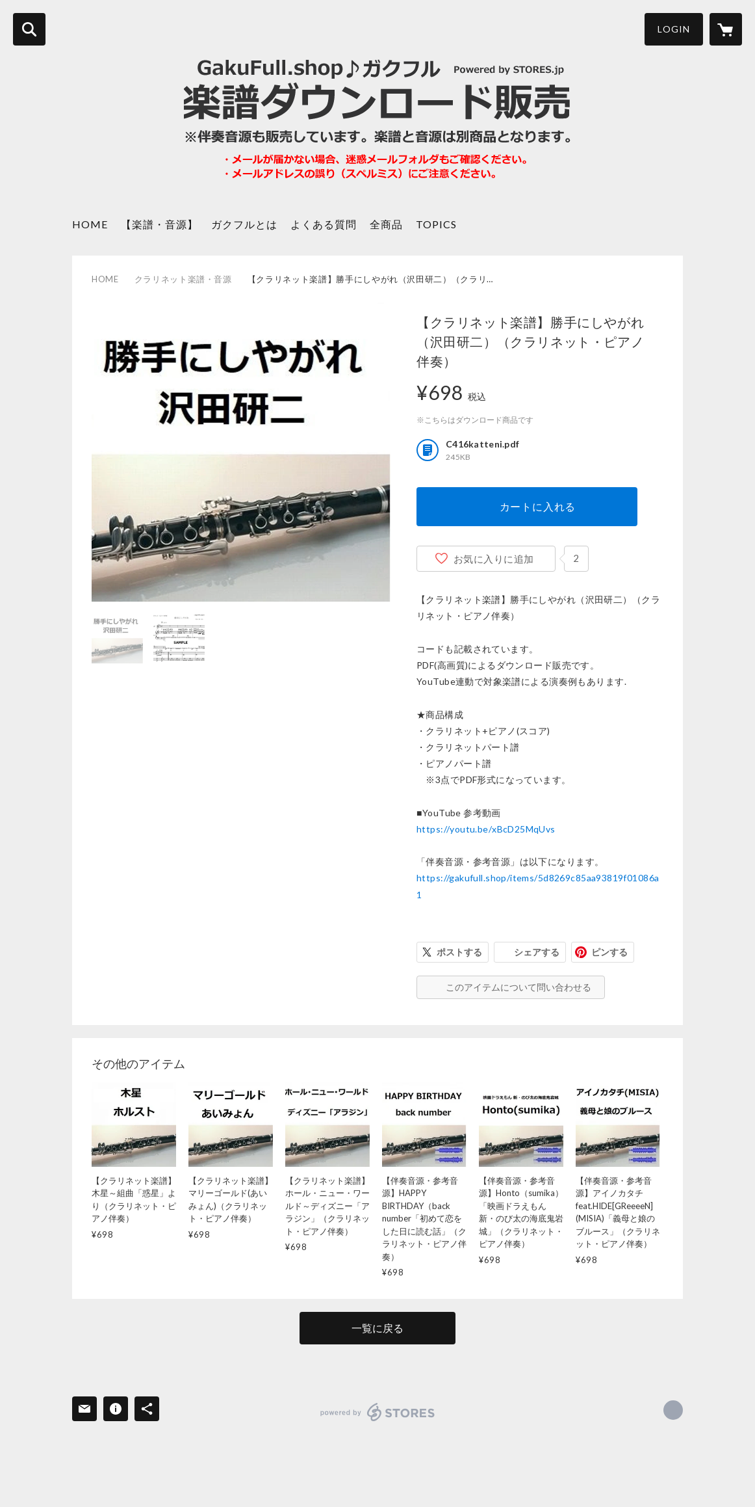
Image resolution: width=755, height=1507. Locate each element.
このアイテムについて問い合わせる (518, 987)
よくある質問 (323, 224)
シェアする (536, 951)
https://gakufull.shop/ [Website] (673, 1410)
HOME (90, 224)
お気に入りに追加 (494, 559)
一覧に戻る (377, 1328)
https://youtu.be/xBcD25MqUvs (486, 828)
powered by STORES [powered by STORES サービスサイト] (377, 1412)
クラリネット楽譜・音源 (183, 279)
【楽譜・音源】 (159, 224)
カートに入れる (538, 506)
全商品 (386, 224)
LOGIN (674, 28)
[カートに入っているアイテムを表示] (726, 29)
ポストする (459, 951)
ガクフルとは (244, 224)
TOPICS (436, 224)
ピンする (609, 951)
